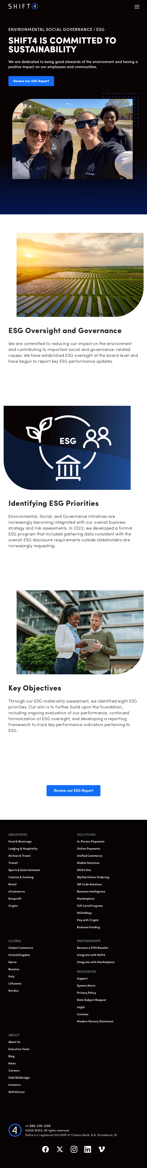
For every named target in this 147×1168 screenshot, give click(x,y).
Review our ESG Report (33, 83)
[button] (137, 7)
